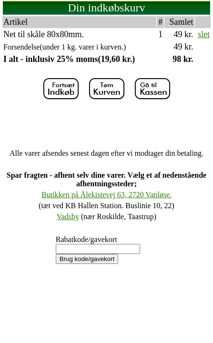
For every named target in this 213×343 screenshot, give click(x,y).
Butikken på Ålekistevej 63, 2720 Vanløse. (106, 195)
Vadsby (68, 216)
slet (204, 34)
